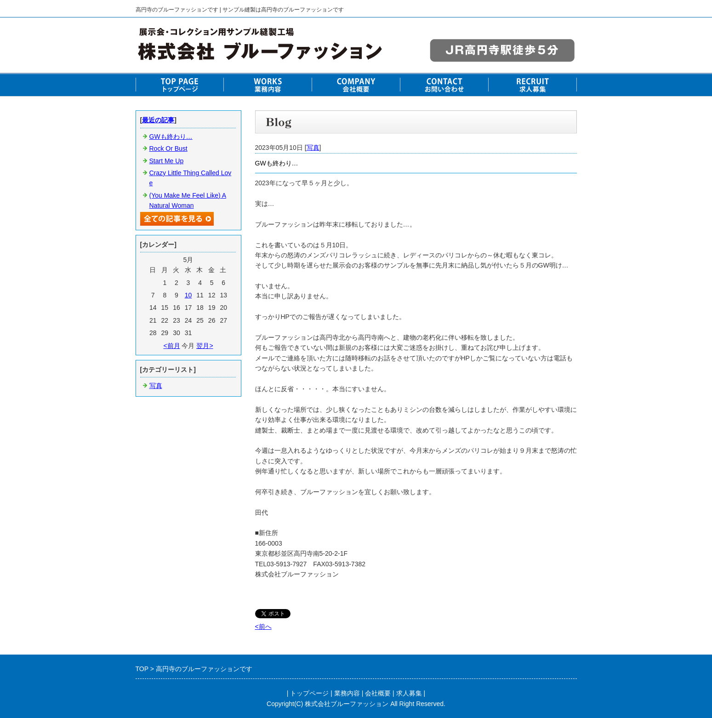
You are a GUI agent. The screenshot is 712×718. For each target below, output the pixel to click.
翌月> (204, 345)
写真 (313, 147)
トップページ (309, 693)
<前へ (263, 626)
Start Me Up (166, 161)
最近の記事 (158, 120)
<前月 (171, 345)
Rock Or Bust (168, 148)
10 (188, 295)
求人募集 (409, 693)
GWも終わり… (171, 136)
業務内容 (347, 693)
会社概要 (378, 693)
